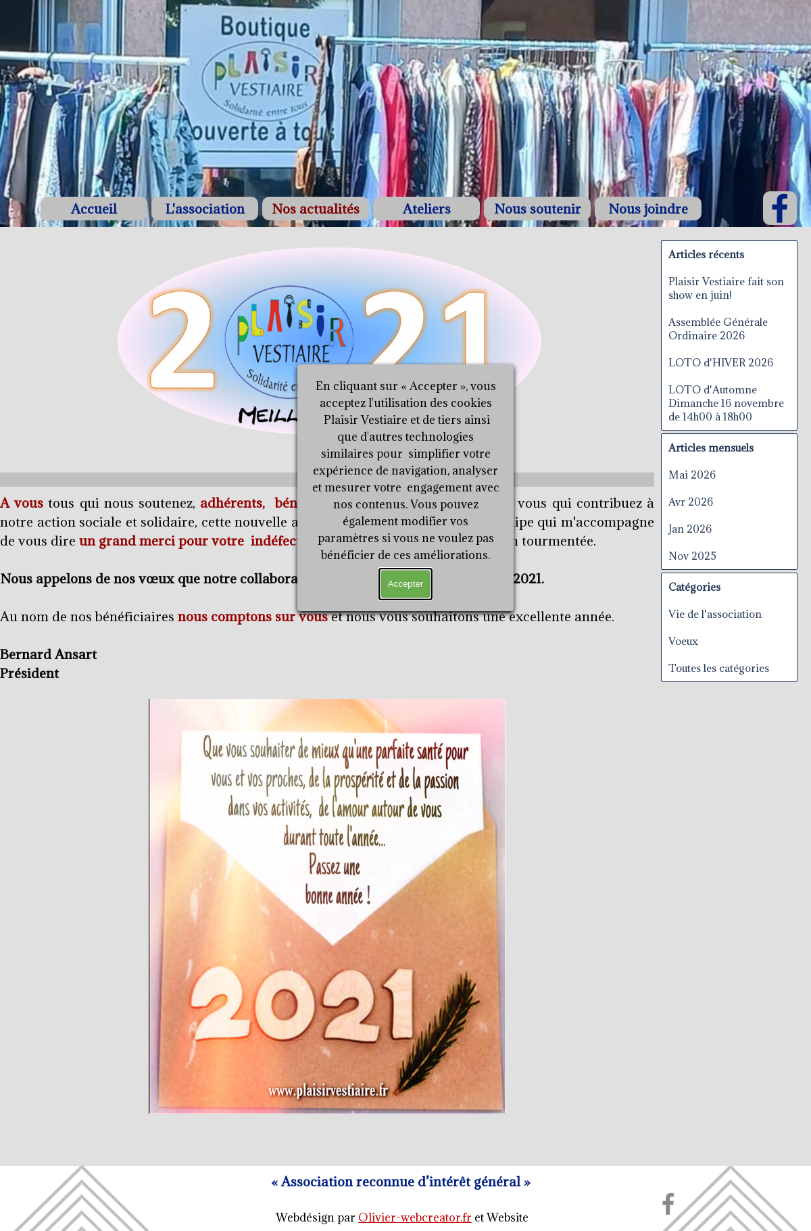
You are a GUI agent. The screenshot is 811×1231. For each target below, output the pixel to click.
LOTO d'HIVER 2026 (720, 362)
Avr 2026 (690, 501)
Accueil (94, 208)
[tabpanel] (400, 1181)
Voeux (683, 641)
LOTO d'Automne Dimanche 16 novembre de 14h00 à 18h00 (726, 403)
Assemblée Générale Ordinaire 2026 (718, 328)
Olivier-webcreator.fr (415, 1217)
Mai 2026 (692, 474)
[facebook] (780, 208)
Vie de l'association (715, 614)
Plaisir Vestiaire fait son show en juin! (726, 287)
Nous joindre (648, 208)
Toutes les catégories (718, 668)
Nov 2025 (692, 555)
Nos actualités (316, 208)
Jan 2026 (690, 528)
